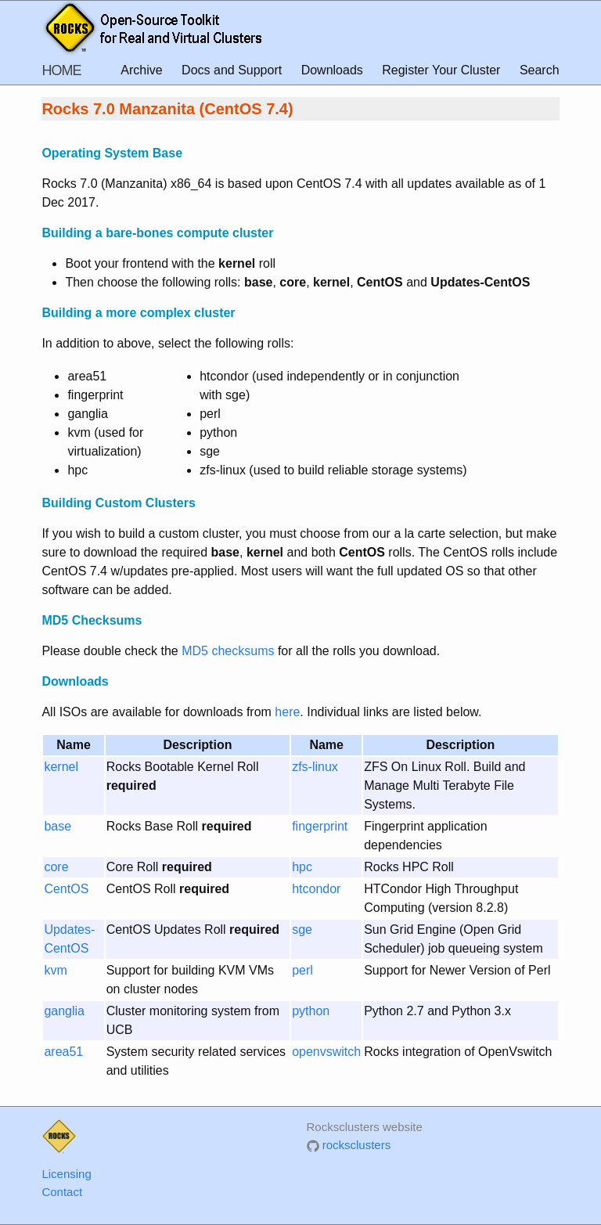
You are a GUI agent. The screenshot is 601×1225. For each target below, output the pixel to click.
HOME (61, 70)
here (287, 712)
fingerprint (319, 826)
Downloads (332, 70)
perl (302, 970)
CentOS (66, 888)
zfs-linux (315, 766)
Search (540, 70)
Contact (61, 1191)
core (56, 867)
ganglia (64, 1011)
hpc (302, 867)
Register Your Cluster (441, 70)
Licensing (66, 1173)
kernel (61, 766)
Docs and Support (232, 70)
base (57, 826)
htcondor (316, 888)
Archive (141, 70)
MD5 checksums (228, 651)
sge (302, 929)
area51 (63, 1051)
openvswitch (326, 1051)
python (310, 1011)
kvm (55, 970)
